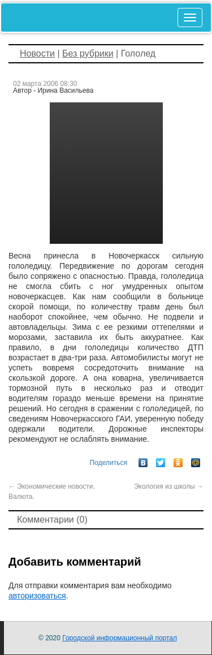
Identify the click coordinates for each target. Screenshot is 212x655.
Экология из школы (169, 486)
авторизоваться (37, 595)
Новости (37, 53)
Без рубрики (88, 53)
